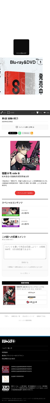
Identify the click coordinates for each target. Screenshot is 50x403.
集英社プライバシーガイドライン (13, 306)
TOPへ (7, 267)
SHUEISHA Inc (7, 349)
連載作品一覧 (15, 267)
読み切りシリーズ (28, 267)
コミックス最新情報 (25, 271)
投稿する (25, 213)
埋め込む (26, 83)
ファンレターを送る (25, 144)
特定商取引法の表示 (8, 309)
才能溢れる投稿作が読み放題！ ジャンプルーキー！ (25, 281)
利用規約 (5, 303)
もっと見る (24, 224)
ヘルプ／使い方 (7, 299)
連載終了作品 (41, 267)
